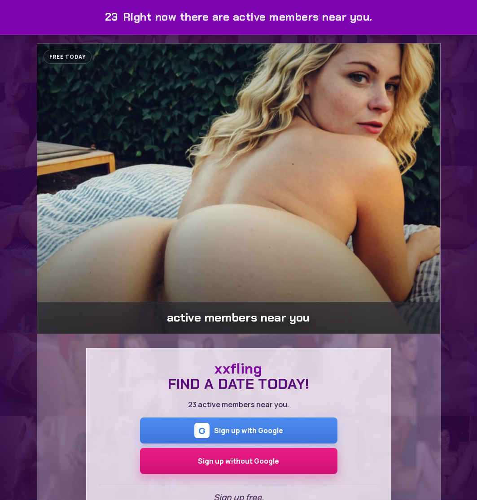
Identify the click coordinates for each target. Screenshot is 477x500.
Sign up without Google (238, 461)
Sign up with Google (238, 430)
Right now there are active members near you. (238, 17)
